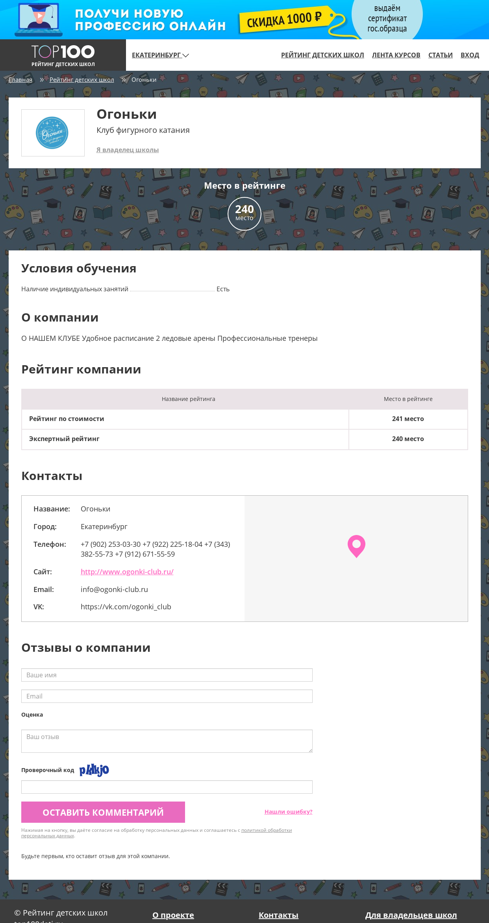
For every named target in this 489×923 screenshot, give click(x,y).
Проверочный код (47, 770)
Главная (20, 79)
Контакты (278, 915)
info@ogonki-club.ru (114, 589)
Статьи (440, 55)
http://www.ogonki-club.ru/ (127, 571)
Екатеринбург (160, 55)
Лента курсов (396, 55)
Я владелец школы (127, 149)
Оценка (32, 714)
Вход (470, 55)
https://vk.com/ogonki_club (126, 606)
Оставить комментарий (103, 812)
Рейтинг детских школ (322, 55)
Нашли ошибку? (289, 811)
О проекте (173, 915)
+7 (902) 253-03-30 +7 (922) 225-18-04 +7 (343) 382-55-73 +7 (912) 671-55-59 (155, 549)
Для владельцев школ (411, 915)
